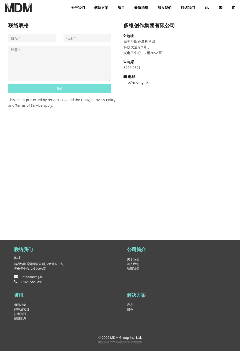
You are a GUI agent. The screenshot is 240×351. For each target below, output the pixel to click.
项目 (121, 7)
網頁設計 (103, 342)
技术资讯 (20, 314)
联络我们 (188, 7)
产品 (130, 305)
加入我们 (165, 7)
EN (207, 7)
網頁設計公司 (127, 342)
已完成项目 (21, 309)
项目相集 (20, 305)
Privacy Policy (105, 99)
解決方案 (101, 7)
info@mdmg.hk (136, 82)
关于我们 (78, 7)
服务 (130, 309)
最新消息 (141, 7)
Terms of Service (28, 105)
